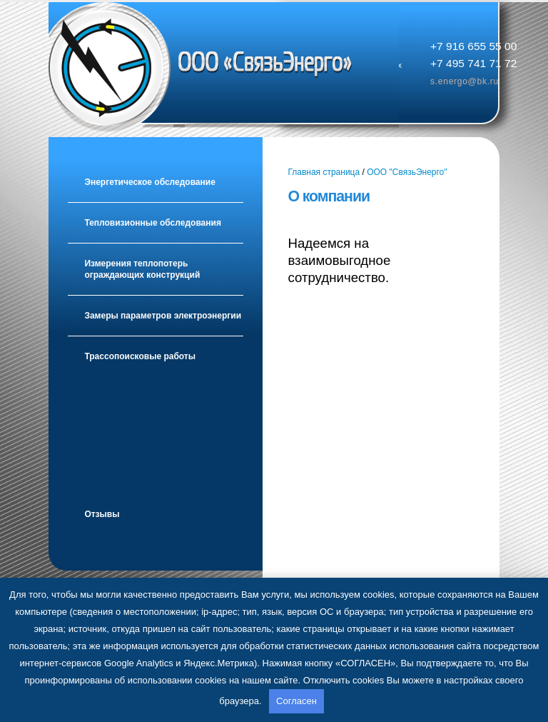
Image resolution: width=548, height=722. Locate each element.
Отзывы (101, 514)
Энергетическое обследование (149, 182)
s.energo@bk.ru (464, 81)
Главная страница (324, 172)
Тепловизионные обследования (152, 223)
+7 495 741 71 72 (473, 63)
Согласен (296, 701)
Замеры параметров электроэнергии (162, 316)
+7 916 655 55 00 (473, 46)
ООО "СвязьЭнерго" (407, 172)
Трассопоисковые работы (140, 356)
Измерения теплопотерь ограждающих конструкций (142, 269)
